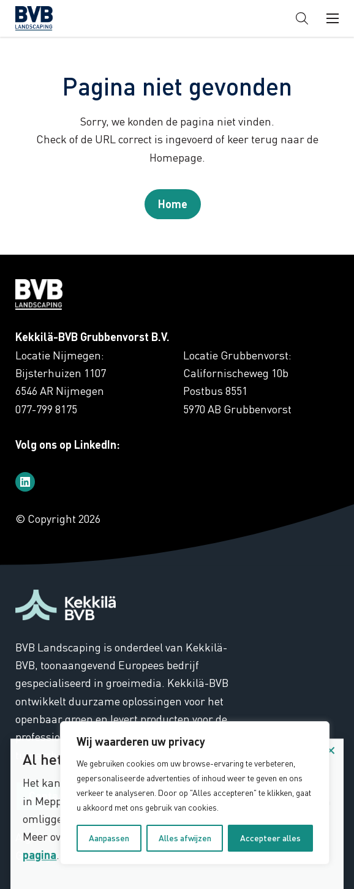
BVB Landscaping (54, 18)
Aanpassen (109, 838)
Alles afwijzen (185, 838)
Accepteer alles (270, 838)
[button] (302, 18)
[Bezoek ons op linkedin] (25, 482)
